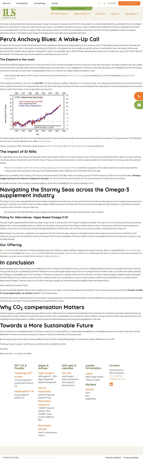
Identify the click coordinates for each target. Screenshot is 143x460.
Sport (88, 393)
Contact (55, 3)
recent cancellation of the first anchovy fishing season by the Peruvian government (41, 168)
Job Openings (39, 3)
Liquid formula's (70, 253)
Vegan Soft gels (31, 253)
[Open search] (99, 3)
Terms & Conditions (113, 457)
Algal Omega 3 (46, 373)
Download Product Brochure (129, 3)
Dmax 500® (129, 250)
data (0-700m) (52, 146)
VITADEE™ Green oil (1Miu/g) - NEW (46, 409)
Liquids (89, 373)
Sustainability (22, 3)
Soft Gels (67, 373)
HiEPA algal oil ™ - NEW (47, 376)
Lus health (6, 250)
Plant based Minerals (44, 427)
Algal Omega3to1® (45, 379)
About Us (6, 3)
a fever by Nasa (44, 141)
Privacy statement (131, 457)
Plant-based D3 (68, 382)
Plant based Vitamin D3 (44, 403)
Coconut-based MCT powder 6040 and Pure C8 (24, 383)
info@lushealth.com (52, 256)
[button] (60, 13)
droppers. (85, 253)
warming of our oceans (75, 75)
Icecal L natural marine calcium (47, 434)
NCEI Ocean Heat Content (77, 146)
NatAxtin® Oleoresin (46, 395)
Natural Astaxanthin (44, 390)
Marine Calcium (68, 385)
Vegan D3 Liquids (93, 380)
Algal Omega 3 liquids (94, 377)
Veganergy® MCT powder (24, 375)
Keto (87, 396)
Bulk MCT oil (19, 398)
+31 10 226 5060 (115, 376)
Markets (90, 389)
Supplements (91, 399)
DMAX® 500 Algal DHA (47, 382)
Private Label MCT (22, 395)
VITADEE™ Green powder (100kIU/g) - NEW (46, 417)
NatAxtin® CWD (44, 398)
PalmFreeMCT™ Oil (24, 391)
